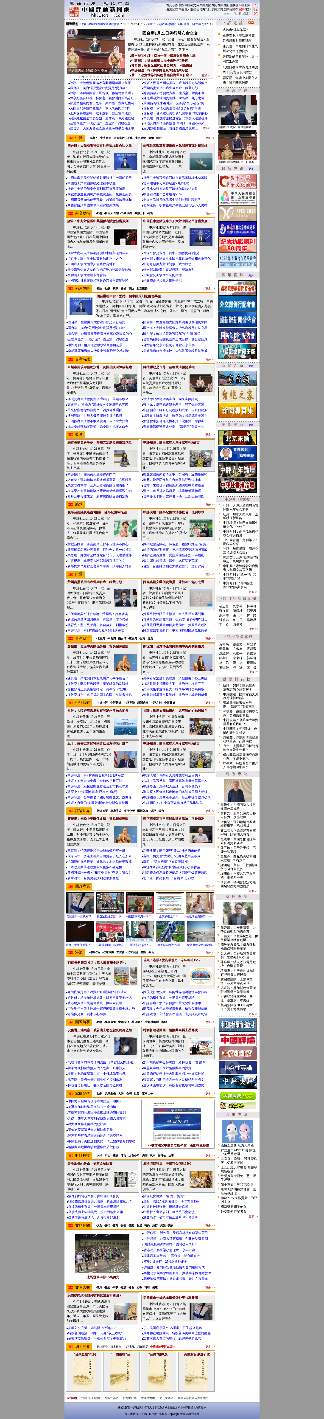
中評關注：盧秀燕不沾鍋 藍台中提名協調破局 (177, 797)
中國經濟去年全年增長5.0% (162, 194)
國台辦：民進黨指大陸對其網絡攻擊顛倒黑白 (175, 322)
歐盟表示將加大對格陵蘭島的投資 (102, 24)
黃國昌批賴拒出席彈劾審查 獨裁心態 (170, 88)
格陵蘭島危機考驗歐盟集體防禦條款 (93, 1147)
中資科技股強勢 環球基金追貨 (165, 1206)
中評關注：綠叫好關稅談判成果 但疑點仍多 (175, 410)
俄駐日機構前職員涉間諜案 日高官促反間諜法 (100, 1062)
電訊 (217, 9)
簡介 (229, 9)
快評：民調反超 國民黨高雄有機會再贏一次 (175, 781)
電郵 (248, 9)
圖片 (187, 9)
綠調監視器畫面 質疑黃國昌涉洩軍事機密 (173, 555)
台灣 (205, 5)
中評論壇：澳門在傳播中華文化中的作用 (172, 1003)
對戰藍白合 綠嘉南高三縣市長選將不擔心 (97, 544)
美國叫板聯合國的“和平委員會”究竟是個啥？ (99, 872)
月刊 (205, 9)
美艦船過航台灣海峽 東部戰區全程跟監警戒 (175, 351)
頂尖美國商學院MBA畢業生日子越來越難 (172, 1328)
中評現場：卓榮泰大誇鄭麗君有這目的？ (96, 560)
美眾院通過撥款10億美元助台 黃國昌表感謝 (175, 625)
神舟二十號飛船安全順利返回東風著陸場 (96, 189)
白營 (223, 5)
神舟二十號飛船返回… (79, 945)
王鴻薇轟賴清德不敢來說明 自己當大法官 (100, 113)
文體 (199, 9)
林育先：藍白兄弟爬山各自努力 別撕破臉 (97, 625)
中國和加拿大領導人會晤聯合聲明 (91, 264)
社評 (229, 5)
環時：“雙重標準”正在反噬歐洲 (165, 861)
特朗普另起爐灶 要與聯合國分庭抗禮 (95, 1085)
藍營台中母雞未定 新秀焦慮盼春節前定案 (97, 496)
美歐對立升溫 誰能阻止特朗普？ (92, 1328)
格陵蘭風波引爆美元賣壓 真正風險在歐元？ (100, 1201)
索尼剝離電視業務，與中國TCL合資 (93, 1196)
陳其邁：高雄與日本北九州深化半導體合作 (97, 678)
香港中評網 (111, 1398)
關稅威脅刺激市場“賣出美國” (163, 1196)
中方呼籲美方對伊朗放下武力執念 (167, 264)
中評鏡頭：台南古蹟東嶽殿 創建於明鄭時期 (176, 1238)
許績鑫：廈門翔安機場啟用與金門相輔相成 (174, 1267)
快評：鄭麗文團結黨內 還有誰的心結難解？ (175, 83)
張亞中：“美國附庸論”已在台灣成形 (92, 792)
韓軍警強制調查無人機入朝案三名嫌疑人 (97, 1068)
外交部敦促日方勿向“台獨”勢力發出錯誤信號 (99, 269)
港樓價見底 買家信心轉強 (86, 1014)
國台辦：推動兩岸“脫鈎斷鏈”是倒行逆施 (96, 322)
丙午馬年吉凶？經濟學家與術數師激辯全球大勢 (101, 1008)
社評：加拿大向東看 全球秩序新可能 (94, 781)
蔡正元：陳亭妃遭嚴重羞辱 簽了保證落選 (173, 404)
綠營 (217, 5)
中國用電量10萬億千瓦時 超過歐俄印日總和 (99, 200)
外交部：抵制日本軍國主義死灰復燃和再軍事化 (177, 258)
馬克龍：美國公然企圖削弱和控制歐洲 (95, 1079)
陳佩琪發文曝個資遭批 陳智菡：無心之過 (173, 98)
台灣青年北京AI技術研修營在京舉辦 (169, 345)
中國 (187, 5)
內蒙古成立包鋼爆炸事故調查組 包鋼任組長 (99, 194)
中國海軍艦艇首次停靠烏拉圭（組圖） (95, 1101)
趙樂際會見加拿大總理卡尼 (162, 280)
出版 (211, 9)
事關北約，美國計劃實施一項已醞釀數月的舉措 (101, 1141)
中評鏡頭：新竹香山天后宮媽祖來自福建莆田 (176, 1233)
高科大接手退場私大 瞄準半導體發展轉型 (173, 689)
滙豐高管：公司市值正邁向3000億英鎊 (170, 1217)
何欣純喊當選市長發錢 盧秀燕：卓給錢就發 (102, 118)
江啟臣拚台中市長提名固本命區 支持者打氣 (99, 695)
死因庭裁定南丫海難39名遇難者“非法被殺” (97, 992)
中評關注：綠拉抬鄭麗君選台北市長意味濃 (97, 786)
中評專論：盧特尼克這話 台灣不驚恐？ (172, 786)
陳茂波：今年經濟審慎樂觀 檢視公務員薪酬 (175, 1008)
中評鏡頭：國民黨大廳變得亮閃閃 (91, 474)
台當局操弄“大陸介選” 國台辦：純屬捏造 (100, 123)
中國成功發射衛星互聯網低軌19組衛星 (170, 189)
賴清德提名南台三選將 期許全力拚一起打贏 (99, 549)
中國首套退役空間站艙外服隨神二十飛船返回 (99, 178)
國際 (175, 9)
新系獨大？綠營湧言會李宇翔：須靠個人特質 (99, 566)
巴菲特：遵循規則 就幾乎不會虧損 (169, 1212)
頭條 (175, 5)
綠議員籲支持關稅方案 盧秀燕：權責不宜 (173, 93)
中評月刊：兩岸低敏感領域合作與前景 (95, 345)
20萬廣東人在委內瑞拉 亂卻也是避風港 (172, 1338)
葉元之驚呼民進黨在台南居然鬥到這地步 (172, 480)
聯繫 (235, 9)
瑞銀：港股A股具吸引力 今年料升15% (171, 1201)
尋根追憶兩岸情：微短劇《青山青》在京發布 (176, 1279)
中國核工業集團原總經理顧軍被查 (91, 183)
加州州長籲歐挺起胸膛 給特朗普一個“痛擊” (178, 24)
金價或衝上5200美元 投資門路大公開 (95, 1212)
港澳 (169, 9)
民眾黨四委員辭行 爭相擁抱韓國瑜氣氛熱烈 (175, 630)
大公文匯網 (166, 1398)
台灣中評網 (130, 1398)
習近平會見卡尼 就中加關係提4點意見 (171, 253)
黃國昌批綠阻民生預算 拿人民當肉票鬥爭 (100, 108)
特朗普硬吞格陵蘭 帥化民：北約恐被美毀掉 (99, 861)
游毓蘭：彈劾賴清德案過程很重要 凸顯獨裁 (99, 480)
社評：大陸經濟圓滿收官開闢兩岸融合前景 (100, 83)
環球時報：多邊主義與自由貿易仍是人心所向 (99, 856)
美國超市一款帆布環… (80, 916)
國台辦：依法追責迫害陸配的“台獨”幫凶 (172, 108)
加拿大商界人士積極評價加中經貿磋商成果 (97, 253)
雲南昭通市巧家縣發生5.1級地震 (166, 183)
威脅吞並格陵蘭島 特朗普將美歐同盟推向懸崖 (177, 1333)
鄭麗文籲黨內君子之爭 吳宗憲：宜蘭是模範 (102, 103)
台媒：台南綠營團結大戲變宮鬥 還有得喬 (173, 566)
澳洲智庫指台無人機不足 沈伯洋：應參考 (173, 421)
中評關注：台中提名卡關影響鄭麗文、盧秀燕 (99, 797)
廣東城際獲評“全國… (170, 945)
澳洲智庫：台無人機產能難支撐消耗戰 (94, 415)
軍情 (181, 9)
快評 (235, 5)
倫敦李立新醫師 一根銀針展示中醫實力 (97, 1338)
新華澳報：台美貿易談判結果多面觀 (93, 878)
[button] (80, 77)
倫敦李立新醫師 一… (200, 916)
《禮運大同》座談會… (110, 945)
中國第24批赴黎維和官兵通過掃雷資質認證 (97, 280)
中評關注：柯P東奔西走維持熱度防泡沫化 (173, 803)
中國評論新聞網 (90, 1398)
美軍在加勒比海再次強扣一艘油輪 (92, 1107)
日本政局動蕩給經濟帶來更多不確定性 (94, 867)
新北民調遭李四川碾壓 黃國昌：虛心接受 (97, 619)
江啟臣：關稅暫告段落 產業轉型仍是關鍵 (97, 684)
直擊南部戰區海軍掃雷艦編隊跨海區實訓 (97, 1112)
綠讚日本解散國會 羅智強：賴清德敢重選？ (102, 93)
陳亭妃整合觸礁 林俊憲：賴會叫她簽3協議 (101, 98)
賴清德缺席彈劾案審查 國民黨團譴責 (170, 399)
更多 (251, 168)
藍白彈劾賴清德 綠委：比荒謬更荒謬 (170, 560)
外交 (193, 5)
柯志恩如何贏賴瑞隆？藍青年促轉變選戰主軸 (99, 491)
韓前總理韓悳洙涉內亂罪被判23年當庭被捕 (173, 1074)
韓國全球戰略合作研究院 (193, 1398)
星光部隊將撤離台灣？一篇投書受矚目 (94, 410)
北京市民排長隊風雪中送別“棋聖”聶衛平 (172, 200)
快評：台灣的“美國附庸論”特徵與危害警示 (97, 803)
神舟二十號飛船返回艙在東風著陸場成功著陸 (175, 178)
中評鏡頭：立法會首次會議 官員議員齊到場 (175, 1014)
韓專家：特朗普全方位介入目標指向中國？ (173, 1079)
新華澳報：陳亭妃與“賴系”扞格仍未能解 (172, 850)
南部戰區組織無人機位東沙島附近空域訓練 (98, 351)
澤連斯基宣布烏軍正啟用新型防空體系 (95, 1135)
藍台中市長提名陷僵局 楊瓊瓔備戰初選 (172, 491)
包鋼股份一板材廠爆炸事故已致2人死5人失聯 (175, 205)
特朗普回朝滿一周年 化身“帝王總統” (95, 1333)
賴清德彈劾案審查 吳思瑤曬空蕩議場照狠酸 (175, 549)
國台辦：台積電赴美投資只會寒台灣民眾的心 (175, 113)
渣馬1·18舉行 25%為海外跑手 (165, 1261)
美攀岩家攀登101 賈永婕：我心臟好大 (172, 1256)
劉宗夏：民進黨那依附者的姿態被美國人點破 (175, 792)
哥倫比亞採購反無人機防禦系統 (90, 1130)
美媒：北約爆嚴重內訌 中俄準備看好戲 (97, 1074)
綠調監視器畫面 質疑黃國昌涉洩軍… (170, 128)
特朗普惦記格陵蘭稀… (201, 945)
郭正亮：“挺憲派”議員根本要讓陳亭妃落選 (97, 404)
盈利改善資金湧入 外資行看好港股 (94, 1217)
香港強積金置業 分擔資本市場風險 (169, 997)
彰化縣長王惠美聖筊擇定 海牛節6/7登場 (96, 689)
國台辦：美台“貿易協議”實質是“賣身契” (98, 88)
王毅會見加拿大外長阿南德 (162, 275)
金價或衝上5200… (170, 916)
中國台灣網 (148, 1398)
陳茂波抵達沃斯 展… (110, 916)
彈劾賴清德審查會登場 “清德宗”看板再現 (173, 426)
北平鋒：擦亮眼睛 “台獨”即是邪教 (168, 878)
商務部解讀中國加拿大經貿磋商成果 (93, 205)
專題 (223, 9)
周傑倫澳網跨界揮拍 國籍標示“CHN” (171, 1244)
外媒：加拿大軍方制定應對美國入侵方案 (97, 1118)
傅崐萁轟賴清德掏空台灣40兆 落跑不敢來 (173, 123)
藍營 (211, 5)
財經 (193, 9)
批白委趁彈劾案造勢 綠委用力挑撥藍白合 (97, 426)
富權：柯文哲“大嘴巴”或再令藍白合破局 (172, 856)
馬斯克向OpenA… (140, 945)
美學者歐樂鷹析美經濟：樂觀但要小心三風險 (175, 678)
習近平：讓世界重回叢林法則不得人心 (94, 258)
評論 (242, 5)
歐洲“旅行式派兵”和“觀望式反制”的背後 (171, 867)
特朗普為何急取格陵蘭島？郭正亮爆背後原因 (175, 872)
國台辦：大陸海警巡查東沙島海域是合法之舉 (102, 128)
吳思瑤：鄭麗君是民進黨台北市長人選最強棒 (175, 118)
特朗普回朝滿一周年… (140, 916)
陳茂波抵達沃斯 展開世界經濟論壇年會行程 (175, 992)
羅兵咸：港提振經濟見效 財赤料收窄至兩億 (99, 997)
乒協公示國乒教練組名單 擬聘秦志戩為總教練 (177, 1273)
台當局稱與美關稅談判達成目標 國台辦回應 (175, 339)
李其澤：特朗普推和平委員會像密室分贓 (96, 850)
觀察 (248, 5)
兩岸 (199, 5)
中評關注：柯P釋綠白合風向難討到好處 (95, 630)
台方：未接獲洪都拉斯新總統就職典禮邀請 (173, 485)
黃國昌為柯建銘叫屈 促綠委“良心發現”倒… (175, 103)
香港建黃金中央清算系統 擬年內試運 (94, 1003)
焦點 (181, 5)
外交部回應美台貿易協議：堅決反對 (169, 269)
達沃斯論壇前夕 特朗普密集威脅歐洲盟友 (173, 1085)
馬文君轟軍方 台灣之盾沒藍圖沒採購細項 (97, 485)
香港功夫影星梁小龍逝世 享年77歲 (169, 1250)
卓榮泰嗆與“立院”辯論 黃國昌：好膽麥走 (97, 614)
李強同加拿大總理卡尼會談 (86, 275)
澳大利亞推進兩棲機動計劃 (87, 1124)
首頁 (169, 5)
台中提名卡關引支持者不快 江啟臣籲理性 (173, 496)
